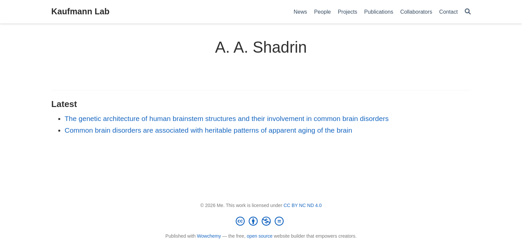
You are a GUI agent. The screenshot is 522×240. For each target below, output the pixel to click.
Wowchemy (209, 236)
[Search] (468, 12)
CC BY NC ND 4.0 (303, 205)
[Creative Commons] (261, 221)
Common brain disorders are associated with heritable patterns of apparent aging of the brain (208, 130)
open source (259, 236)
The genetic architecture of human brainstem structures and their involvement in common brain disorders (227, 118)
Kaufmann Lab (80, 11)
